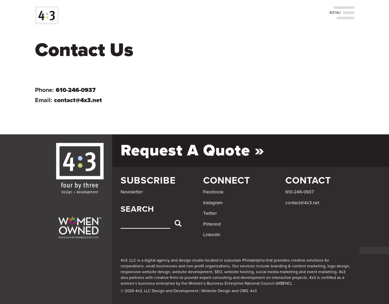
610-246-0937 (75, 90)
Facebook (213, 192)
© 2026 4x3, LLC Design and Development (159, 290)
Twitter (210, 213)
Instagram (213, 203)
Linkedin (211, 235)
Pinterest (212, 224)
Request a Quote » (192, 150)
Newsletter (132, 192)
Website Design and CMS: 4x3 (229, 290)
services (247, 266)
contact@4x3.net (78, 100)
